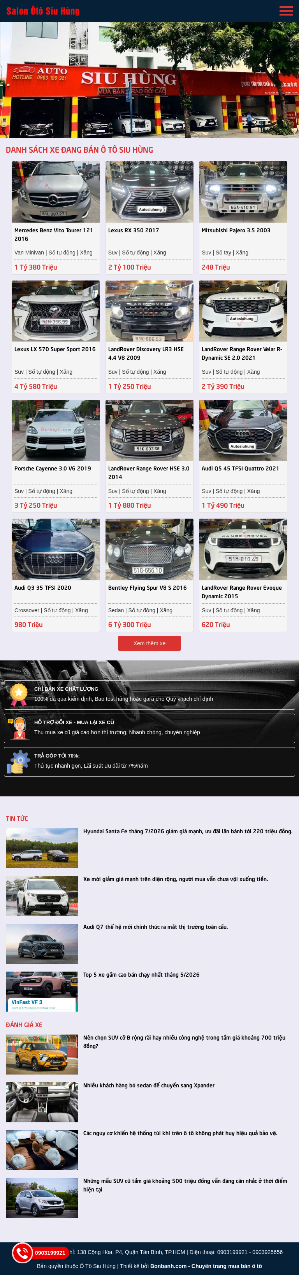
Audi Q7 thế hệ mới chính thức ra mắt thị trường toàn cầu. (155, 925)
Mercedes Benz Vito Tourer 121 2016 (53, 233)
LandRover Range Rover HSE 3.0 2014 (149, 471)
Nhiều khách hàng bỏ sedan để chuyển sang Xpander (149, 1084)
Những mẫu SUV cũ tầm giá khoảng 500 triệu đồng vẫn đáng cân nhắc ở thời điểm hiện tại (185, 1184)
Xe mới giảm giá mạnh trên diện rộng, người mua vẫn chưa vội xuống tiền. (175, 877)
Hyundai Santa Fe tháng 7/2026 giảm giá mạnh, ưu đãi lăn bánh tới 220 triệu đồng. (187, 830)
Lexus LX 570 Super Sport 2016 (55, 348)
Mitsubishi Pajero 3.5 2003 (236, 229)
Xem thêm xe (149, 642)
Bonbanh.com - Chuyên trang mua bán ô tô (206, 1265)
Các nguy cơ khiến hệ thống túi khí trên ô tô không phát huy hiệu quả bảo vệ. (180, 1132)
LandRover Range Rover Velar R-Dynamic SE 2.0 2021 (242, 352)
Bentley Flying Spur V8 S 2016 (147, 586)
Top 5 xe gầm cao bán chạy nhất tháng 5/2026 (141, 973)
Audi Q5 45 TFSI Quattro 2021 (241, 467)
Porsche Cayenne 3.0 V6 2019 (52, 467)
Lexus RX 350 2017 (133, 229)
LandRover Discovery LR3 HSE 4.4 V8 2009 (146, 352)
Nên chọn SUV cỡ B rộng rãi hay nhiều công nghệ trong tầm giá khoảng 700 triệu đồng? (184, 1040)
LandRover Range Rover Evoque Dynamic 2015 (242, 590)
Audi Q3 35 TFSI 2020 (42, 586)
